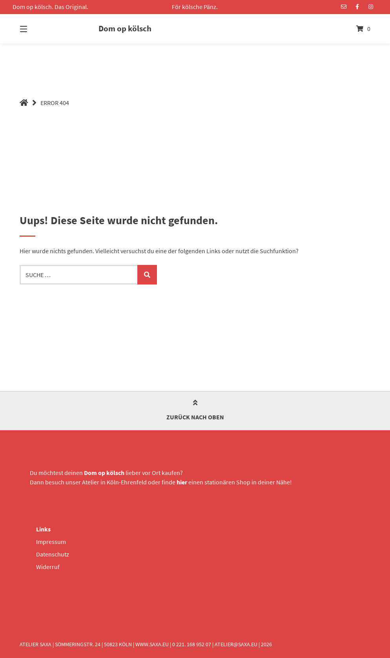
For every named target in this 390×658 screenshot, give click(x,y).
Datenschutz (52, 554)
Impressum (51, 542)
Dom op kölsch (124, 29)
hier (182, 482)
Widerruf (48, 567)
